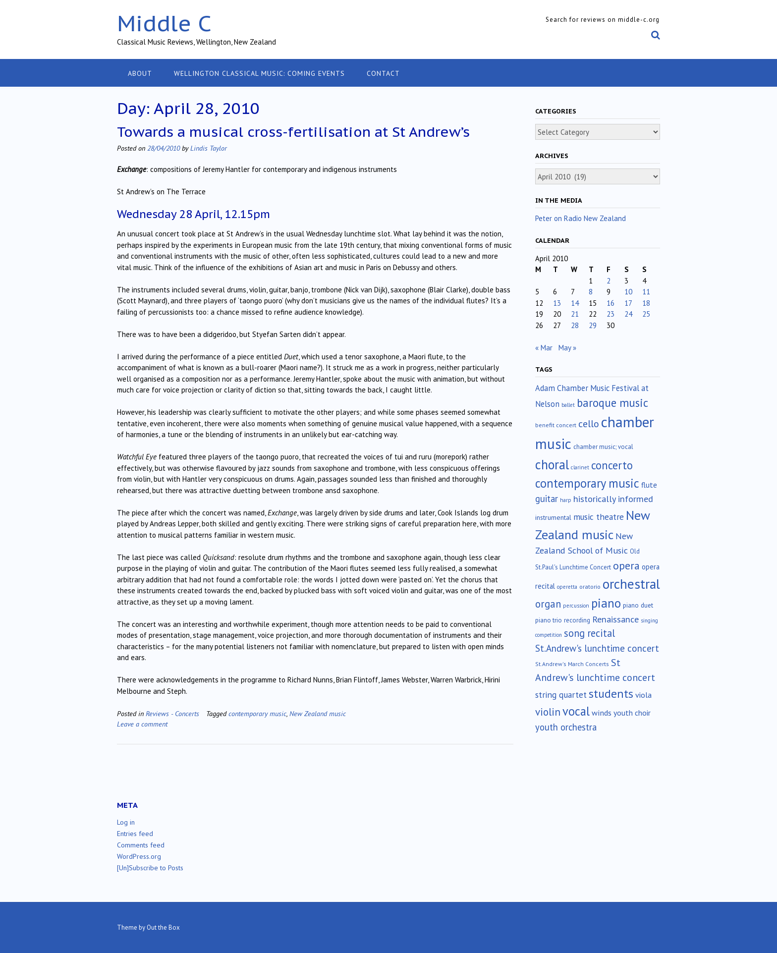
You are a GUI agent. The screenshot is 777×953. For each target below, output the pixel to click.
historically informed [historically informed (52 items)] (613, 499)
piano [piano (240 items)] (606, 603)
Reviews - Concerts (172, 713)
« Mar (544, 347)
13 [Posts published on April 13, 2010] (557, 303)
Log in (126, 822)
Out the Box (163, 927)
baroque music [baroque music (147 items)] (612, 402)
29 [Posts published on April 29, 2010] (593, 325)
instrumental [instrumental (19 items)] (553, 517)
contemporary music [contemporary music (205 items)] (587, 483)
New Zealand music (317, 713)
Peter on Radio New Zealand (580, 218)
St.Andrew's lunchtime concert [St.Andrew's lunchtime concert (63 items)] (597, 648)
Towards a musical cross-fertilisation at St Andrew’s (293, 131)
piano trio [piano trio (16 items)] (548, 620)
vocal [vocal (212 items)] (576, 711)
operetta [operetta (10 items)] (567, 586)
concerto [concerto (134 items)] (612, 465)
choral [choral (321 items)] (552, 464)
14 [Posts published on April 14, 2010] (575, 303)
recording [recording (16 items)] (577, 620)
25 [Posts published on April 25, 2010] (646, 314)
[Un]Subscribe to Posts (150, 867)
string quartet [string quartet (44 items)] (561, 694)
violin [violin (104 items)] (547, 712)
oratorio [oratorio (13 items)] (590, 586)
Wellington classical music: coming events (259, 73)
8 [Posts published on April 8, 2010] (591, 291)
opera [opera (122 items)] (626, 565)
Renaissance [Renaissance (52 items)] (615, 619)
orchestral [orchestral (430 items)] (631, 584)
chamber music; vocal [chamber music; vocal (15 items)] (603, 447)
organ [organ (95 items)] (548, 604)
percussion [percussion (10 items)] (576, 605)
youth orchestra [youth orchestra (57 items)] (566, 727)
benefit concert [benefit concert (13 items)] (555, 425)
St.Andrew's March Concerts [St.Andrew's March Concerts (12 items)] (572, 664)
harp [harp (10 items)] (565, 500)
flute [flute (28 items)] (649, 485)
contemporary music (257, 713)
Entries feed (135, 833)
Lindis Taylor (208, 148)
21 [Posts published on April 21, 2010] (575, 314)
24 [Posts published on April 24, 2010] (628, 314)
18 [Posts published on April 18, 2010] (646, 303)
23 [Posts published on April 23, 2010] (610, 314)
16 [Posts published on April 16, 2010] (610, 303)
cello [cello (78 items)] (588, 423)
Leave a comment (142, 724)
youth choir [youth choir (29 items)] (632, 713)
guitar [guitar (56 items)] (546, 499)
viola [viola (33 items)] (643, 695)
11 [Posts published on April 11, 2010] (646, 291)
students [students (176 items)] (611, 693)
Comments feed (141, 845)
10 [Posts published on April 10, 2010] (628, 291)
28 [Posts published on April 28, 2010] (575, 325)
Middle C (164, 23)
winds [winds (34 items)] (601, 712)
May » (567, 347)
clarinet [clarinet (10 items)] (580, 467)
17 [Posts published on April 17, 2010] (628, 303)
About (140, 73)
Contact (383, 73)
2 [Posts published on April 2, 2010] (608, 280)
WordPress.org (139, 856)
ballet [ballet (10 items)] (568, 404)
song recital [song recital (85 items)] (589, 633)
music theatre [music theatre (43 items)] (598, 516)
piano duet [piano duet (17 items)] (638, 605)
